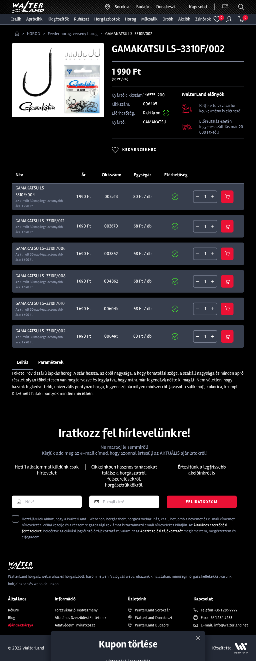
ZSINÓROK (203, 19)
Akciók (184, 19)
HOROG (130, 19)
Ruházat (81, 19)
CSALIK (15, 19)
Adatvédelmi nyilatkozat (75, 625)
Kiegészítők (58, 19)
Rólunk (13, 610)
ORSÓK (167, 19)
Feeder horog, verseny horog (73, 34)
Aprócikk (34, 19)
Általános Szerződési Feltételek (80, 617)
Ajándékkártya (20, 625)
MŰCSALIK (149, 19)
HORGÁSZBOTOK (107, 19)
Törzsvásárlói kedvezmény (76, 610)
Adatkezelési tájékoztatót (161, 531)
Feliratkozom (202, 501)
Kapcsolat (198, 7)
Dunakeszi (165, 7)
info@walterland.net (231, 625)
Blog (11, 617)
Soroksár (123, 7)
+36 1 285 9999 (226, 610)
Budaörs (143, 7)
